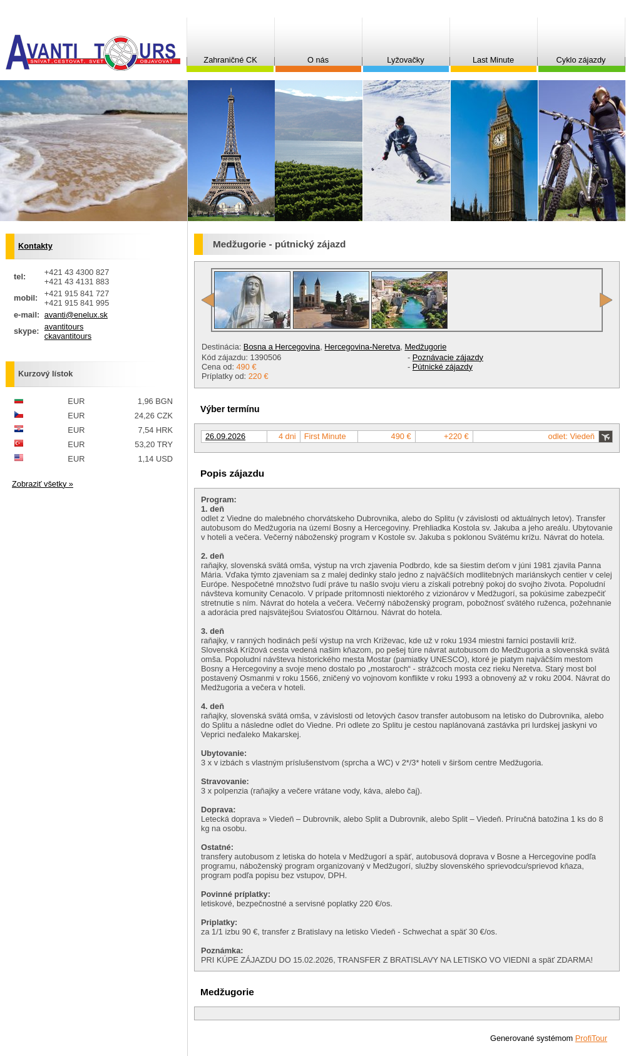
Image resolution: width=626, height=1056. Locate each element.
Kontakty (35, 246)
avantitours (64, 326)
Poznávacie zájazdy (448, 357)
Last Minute (493, 60)
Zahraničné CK (230, 60)
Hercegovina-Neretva (362, 346)
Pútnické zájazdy (443, 366)
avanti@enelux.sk (76, 314)
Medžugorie (425, 346)
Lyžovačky (405, 60)
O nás (318, 60)
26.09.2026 (225, 436)
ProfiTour (591, 1038)
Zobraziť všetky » (42, 484)
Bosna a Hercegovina (282, 346)
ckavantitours (67, 336)
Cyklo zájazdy (581, 60)
